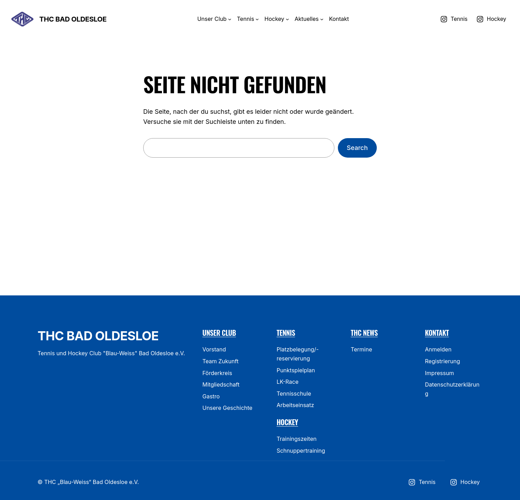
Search (357, 147)
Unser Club (219, 332)
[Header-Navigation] (229, 19)
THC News (364, 332)
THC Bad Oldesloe (72, 19)
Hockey (287, 422)
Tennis (286, 332)
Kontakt (437, 332)
